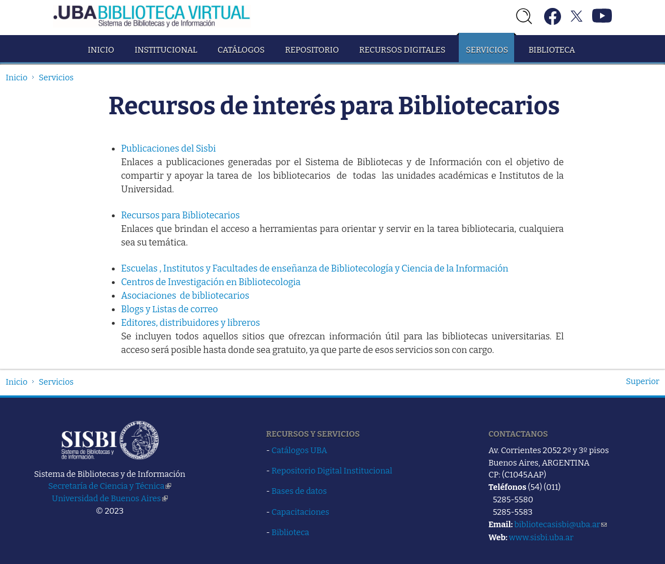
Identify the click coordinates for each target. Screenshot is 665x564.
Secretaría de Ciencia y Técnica (109, 486)
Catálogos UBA (299, 450)
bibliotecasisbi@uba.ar (560, 524)
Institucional (165, 50)
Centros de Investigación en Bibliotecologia (211, 282)
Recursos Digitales (402, 50)
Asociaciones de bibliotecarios (185, 295)
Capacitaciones (300, 512)
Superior (642, 381)
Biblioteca (551, 50)
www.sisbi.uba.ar (541, 537)
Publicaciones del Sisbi (168, 148)
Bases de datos (299, 491)
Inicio (101, 50)
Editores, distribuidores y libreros (190, 322)
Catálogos (241, 50)
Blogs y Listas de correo (169, 309)
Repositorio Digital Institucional (332, 471)
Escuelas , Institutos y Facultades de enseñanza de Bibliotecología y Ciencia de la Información (314, 268)
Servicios (487, 50)
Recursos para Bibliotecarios (180, 215)
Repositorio (311, 50)
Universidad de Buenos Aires (110, 498)
